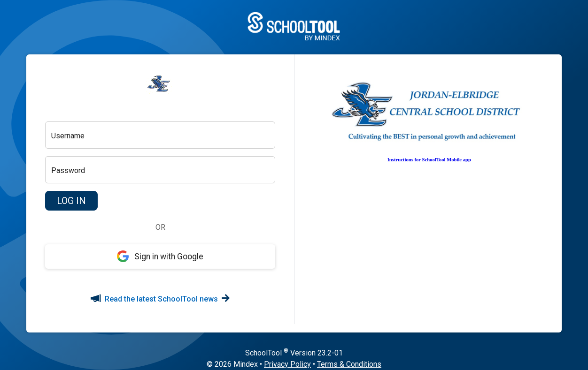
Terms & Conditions (349, 364)
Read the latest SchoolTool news (160, 298)
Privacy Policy (287, 364)
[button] (71, 201)
